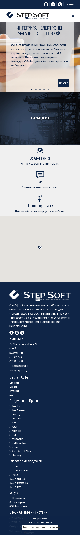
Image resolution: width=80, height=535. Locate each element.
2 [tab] (36, 89)
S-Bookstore (15, 418)
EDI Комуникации (17, 498)
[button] (40, 247)
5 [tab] (48, 89)
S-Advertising (15, 455)
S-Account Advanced (18, 470)
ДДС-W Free (15, 486)
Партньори (14, 390)
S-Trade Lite (15, 406)
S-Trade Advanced (17, 410)
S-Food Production (17, 443)
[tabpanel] (40, 57)
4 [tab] (44, 89)
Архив (12, 395)
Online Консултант (17, 502)
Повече (63, 83)
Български (71, 4)
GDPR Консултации (18, 506)
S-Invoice (13, 474)
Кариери (13, 386)
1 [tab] (31, 89)
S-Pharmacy (14, 414)
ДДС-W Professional (18, 482)
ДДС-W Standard (17, 478)
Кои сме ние (15, 382)
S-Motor (13, 426)
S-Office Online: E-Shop (20, 451)
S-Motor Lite (15, 430)
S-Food (12, 434)
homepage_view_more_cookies (40, 521)
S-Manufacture (16, 438)
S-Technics (14, 447)
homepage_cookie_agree (49, 527)
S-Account (14, 466)
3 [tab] (40, 89)
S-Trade (12, 422)
